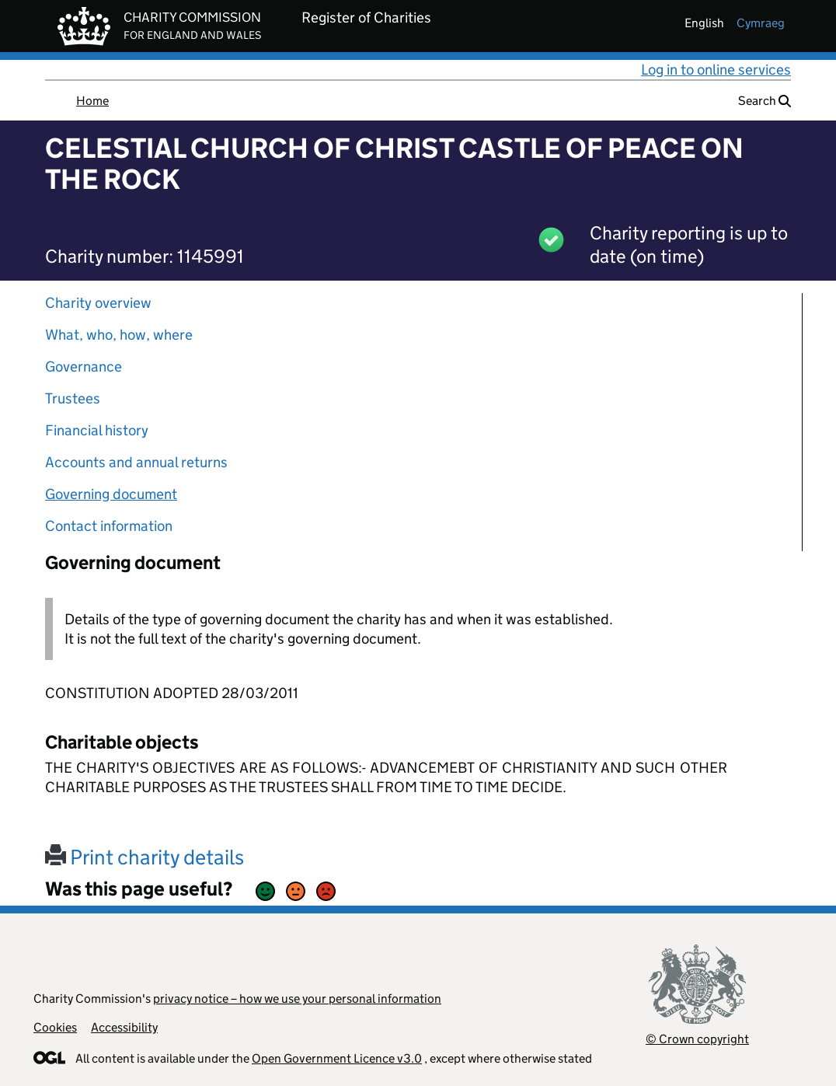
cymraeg (761, 23)
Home (92, 100)
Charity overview (98, 303)
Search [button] (764, 100)
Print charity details (144, 857)
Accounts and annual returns (136, 462)
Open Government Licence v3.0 (337, 1058)
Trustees (72, 398)
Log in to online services (716, 70)
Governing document (111, 494)
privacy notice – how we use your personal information (297, 998)
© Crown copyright (697, 1039)
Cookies (55, 1027)
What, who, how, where (119, 335)
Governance (83, 366)
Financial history (96, 430)
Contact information (108, 526)
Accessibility (124, 1027)
